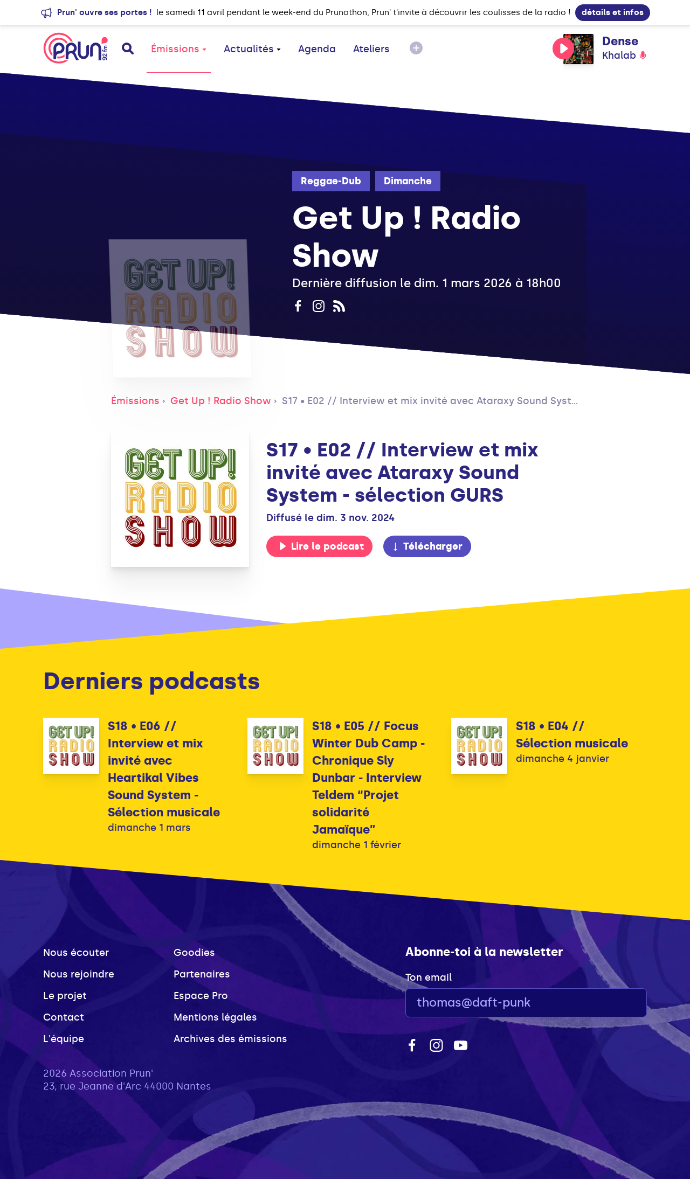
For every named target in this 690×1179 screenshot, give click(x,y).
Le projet (65, 996)
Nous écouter (76, 953)
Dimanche (408, 181)
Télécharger (427, 546)
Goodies (194, 953)
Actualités (252, 49)
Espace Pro (201, 996)
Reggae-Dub (331, 181)
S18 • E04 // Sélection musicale (572, 735)
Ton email (428, 977)
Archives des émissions (230, 1039)
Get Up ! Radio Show (220, 401)
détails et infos (613, 12)
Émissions (178, 49)
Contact (63, 1017)
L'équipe (63, 1039)
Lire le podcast (321, 546)
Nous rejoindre (78, 974)
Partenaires (202, 974)
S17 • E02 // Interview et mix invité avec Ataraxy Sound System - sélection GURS (476, 401)
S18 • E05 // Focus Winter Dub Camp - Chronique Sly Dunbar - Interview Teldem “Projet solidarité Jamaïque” (368, 778)
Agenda (317, 49)
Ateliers (371, 49)
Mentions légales (215, 1017)
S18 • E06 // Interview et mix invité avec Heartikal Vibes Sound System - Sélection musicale (164, 769)
